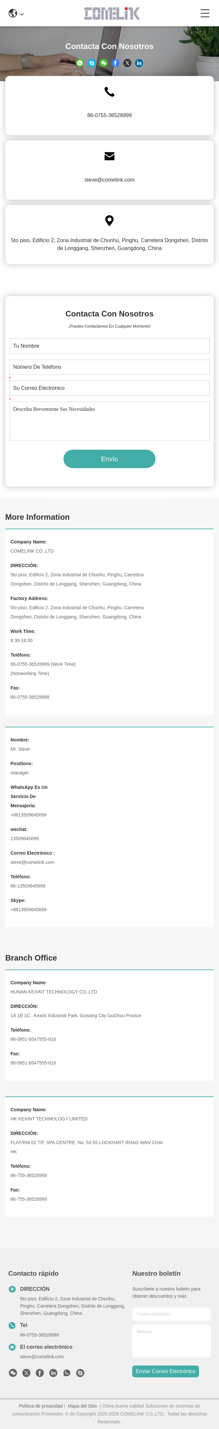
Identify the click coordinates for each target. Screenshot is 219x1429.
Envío (109, 459)
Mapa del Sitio (82, 1406)
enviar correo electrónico (165, 1371)
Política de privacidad (41, 1406)
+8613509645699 (28, 814)
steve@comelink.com (109, 180)
